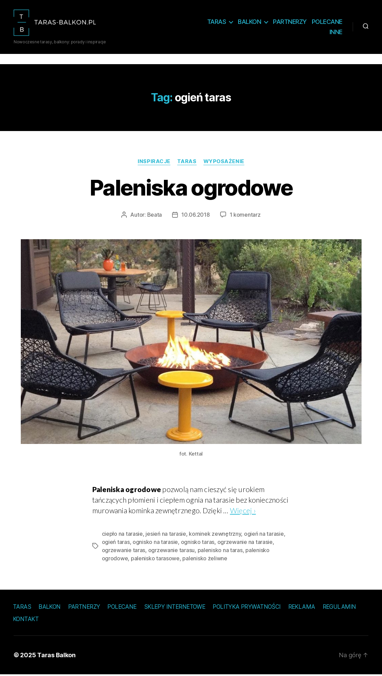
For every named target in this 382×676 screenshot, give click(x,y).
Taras (216, 22)
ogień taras (116, 543)
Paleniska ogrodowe (191, 188)
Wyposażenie (223, 162)
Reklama (301, 607)
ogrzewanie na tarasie (245, 543)
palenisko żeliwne (204, 559)
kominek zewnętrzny (215, 534)
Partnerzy (290, 22)
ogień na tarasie (264, 534)
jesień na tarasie (166, 534)
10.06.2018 (195, 215)
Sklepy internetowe (174, 607)
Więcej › (243, 511)
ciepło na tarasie (122, 534)
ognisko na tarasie (155, 543)
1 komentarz (245, 215)
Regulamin (339, 607)
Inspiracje (154, 162)
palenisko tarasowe (155, 559)
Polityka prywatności (246, 607)
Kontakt (26, 620)
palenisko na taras (220, 551)
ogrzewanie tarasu (171, 551)
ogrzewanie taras (124, 551)
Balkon (249, 22)
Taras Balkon (56, 656)
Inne (336, 32)
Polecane (327, 22)
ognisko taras (198, 543)
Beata (154, 215)
